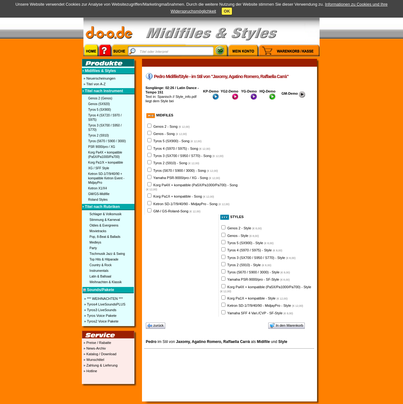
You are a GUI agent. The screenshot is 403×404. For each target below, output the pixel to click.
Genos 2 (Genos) (100, 98)
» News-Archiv (94, 348)
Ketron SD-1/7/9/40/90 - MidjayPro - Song (191, 204)
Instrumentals (98, 270)
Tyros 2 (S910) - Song (176, 163)
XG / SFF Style (98, 168)
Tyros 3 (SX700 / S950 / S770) (105, 128)
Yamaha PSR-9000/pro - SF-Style (258, 279)
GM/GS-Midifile (99, 194)
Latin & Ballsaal (100, 276)
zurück (155, 325)
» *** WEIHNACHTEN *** (103, 298)
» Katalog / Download (99, 354)
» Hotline (89, 371)
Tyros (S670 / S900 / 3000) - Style (258, 272)
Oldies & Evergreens (103, 225)
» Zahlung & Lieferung (99, 365)
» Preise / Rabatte (96, 343)
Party (93, 248)
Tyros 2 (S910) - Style (249, 265)
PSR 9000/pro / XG (101, 147)
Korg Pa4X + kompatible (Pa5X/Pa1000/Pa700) (105, 155)
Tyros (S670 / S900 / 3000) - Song (185, 170)
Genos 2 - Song (171, 126)
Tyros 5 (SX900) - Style (250, 243)
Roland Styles (98, 199)
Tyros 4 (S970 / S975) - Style (254, 250)
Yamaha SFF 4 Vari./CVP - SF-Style (260, 313)
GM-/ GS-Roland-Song (177, 211)
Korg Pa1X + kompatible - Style (257, 298)
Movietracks (97, 231)
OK (227, 11)
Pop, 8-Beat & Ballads (104, 236)
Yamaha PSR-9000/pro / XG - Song (186, 178)
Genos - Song (170, 134)
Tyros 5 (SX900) (99, 109)
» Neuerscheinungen (99, 78)
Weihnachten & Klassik (105, 282)
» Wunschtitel (93, 360)
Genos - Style (243, 236)
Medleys (95, 242)
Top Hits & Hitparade (103, 259)
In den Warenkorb (286, 325)
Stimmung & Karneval (104, 220)
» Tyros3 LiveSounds (99, 310)
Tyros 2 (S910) (98, 135)
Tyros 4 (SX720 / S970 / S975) (105, 117)
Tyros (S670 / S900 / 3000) (107, 141)
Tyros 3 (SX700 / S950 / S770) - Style (261, 258)
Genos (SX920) (99, 104)
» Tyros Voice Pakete (99, 315)
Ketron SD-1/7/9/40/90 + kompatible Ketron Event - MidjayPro (106, 178)
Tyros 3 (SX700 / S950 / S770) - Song (188, 156)
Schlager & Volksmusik (105, 214)
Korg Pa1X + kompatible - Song (183, 196)
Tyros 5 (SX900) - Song (177, 141)
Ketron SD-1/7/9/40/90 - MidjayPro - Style (265, 305)
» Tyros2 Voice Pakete (100, 321)
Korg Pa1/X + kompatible (105, 162)
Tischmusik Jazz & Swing (107, 253)
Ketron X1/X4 (97, 188)
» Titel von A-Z (93, 84)
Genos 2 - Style (244, 228)
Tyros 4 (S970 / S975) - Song (181, 148)
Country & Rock (100, 265)
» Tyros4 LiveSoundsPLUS (104, 304)
